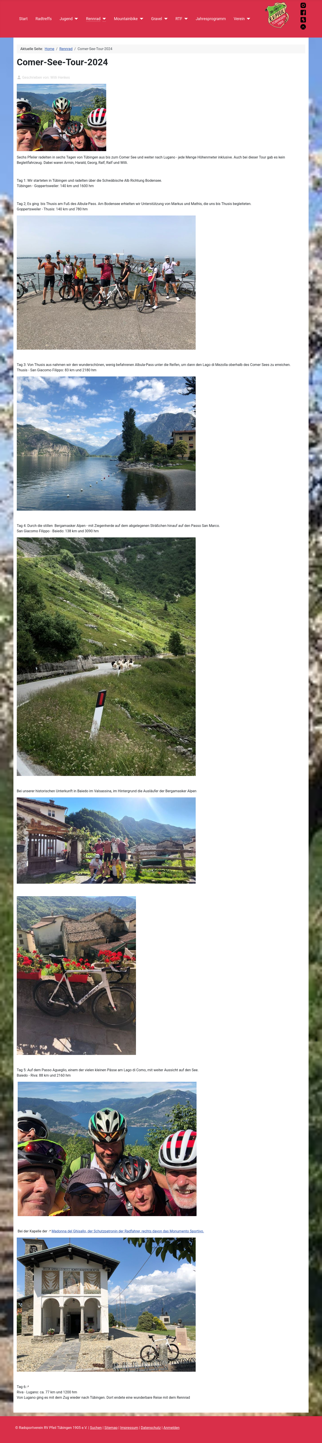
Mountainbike (126, 19)
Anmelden (171, 1428)
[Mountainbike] (140, 19)
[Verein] (247, 19)
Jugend (65, 19)
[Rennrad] (103, 19)
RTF (179, 19)
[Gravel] (165, 19)
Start (23, 19)
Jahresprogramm (211, 19)
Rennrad (93, 19)
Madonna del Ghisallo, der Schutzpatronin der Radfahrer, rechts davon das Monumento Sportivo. (128, 1231)
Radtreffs (44, 19)
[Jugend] (75, 19)
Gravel (156, 19)
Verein (239, 19)
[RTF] (185, 19)
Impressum (129, 1428)
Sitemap (111, 1428)
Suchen (96, 1428)
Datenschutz (151, 1428)
